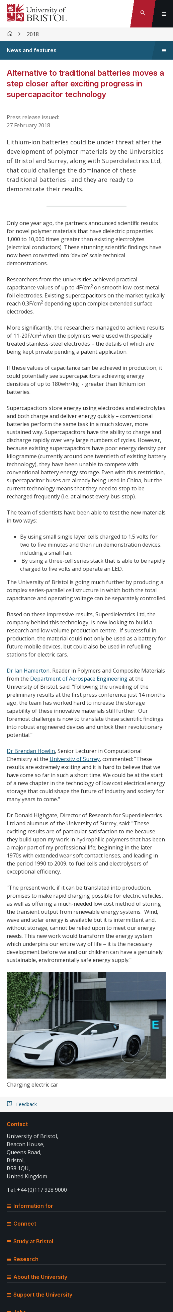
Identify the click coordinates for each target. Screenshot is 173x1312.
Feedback (26, 1104)
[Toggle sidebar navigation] (164, 50)
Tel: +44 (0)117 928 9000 (37, 1189)
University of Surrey (75, 759)
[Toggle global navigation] (164, 13)
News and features (32, 50)
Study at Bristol (30, 1241)
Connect (21, 1223)
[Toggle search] (143, 13)
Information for (30, 1205)
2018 (33, 34)
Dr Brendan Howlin (31, 751)
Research (22, 1259)
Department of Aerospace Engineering (78, 678)
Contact (17, 1124)
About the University (37, 1276)
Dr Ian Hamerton (28, 670)
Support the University (39, 1294)
